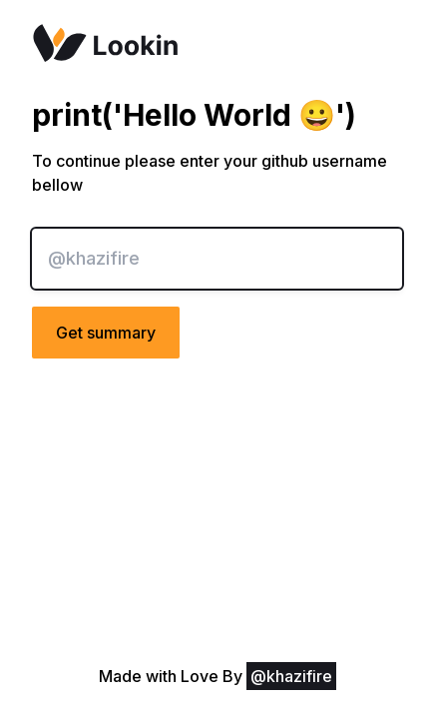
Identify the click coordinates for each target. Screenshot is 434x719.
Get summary (106, 333)
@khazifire (291, 676)
